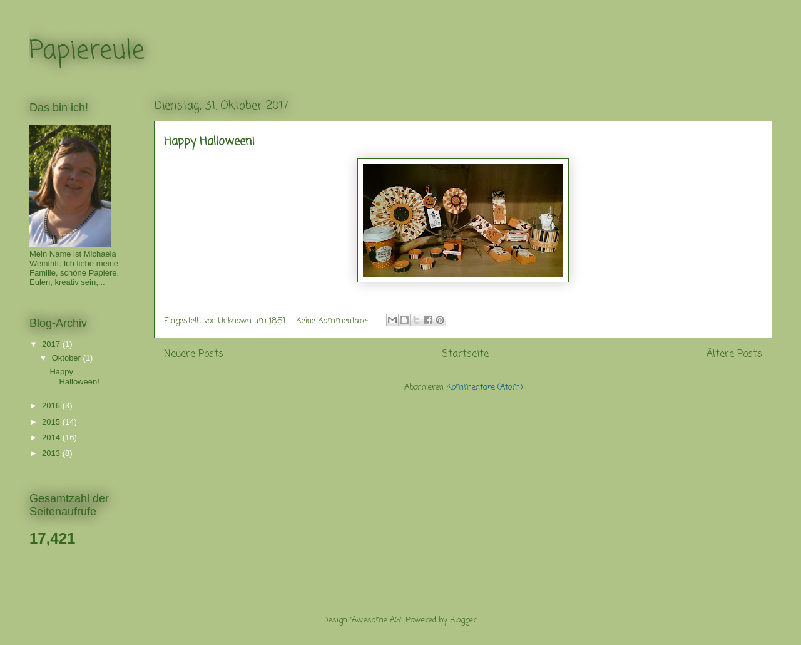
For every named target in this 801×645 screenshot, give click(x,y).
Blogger (463, 620)
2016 (52, 405)
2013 (52, 453)
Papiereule (87, 51)
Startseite (465, 354)
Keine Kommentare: (333, 321)
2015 (52, 421)
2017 (52, 344)
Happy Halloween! (209, 141)
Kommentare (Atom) (484, 387)
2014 (52, 437)
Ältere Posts (734, 354)
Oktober (67, 358)
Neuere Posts (193, 354)
